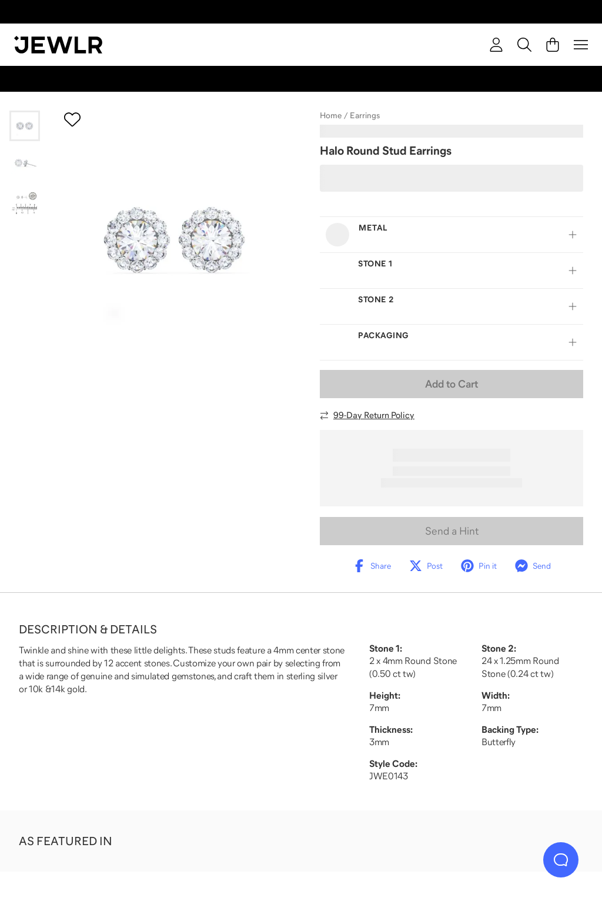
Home (331, 115)
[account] (496, 45)
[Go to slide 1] (24, 126)
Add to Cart (451, 384)
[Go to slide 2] (24, 163)
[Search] (524, 45)
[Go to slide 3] (24, 201)
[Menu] (581, 45)
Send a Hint (452, 531)
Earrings (365, 115)
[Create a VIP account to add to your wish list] (72, 119)
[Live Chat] (560, 859)
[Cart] (553, 45)
